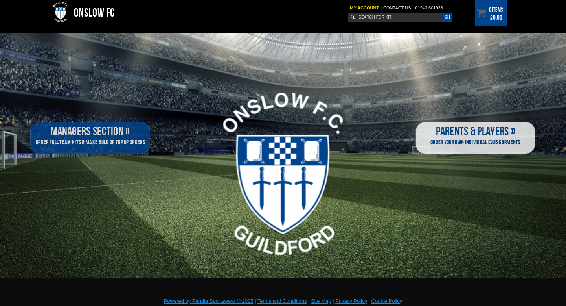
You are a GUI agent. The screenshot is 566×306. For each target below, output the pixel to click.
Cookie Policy (386, 301)
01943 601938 (429, 8)
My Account (364, 8)
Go (447, 16)
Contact (397, 8)
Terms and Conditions (282, 301)
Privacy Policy (351, 301)
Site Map (321, 301)
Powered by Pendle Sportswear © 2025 (209, 301)
